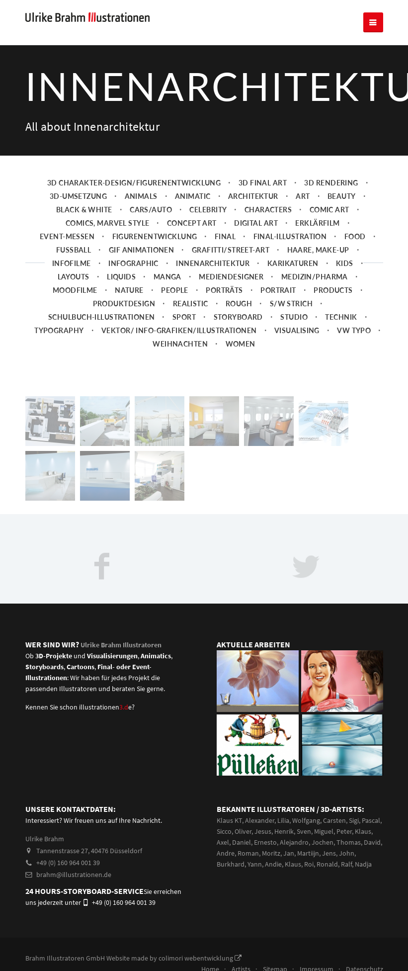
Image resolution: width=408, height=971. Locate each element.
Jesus (262, 831)
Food (355, 236)
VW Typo (354, 330)
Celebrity (208, 209)
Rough (239, 303)
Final (225, 236)
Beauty (341, 196)
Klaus (363, 831)
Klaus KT (229, 820)
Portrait (278, 290)
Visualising (297, 330)
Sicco (224, 831)
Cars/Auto (151, 209)
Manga (167, 276)
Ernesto (265, 842)
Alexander (259, 820)
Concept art (192, 223)
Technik (341, 317)
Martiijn (308, 853)
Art (303, 196)
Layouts (73, 276)
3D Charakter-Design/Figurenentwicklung (134, 182)
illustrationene (105, 707)
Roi (309, 864)
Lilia (283, 820)
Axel (223, 842)
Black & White (84, 209)
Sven (304, 831)
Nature (129, 290)
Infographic (133, 263)
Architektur (253, 196)
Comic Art (329, 209)
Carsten (334, 820)
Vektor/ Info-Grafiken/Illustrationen (179, 330)
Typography (58, 330)
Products (333, 290)
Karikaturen (293, 263)
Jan (288, 853)
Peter (344, 831)
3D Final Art (263, 182)
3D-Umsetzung (78, 196)
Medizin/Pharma (314, 276)
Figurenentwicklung (154, 236)
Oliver (243, 831)
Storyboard (238, 317)
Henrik (284, 831)
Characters (268, 209)
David (372, 842)
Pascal (371, 820)
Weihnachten (180, 344)
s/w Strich (291, 303)
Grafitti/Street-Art (230, 250)
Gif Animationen (141, 250)
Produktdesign (124, 303)
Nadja (363, 864)
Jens (329, 853)
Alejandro (294, 842)
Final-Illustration (290, 236)
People (174, 290)
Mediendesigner (231, 276)
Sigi (354, 820)
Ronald (327, 864)
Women (240, 344)
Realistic (190, 303)
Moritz (271, 853)
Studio (294, 317)
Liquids (121, 276)
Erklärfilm (317, 223)
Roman (248, 853)
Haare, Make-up (318, 250)
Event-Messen (67, 236)
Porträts (224, 290)
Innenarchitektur (212, 263)
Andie (273, 864)
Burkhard (231, 864)
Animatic (192, 196)
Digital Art (256, 223)
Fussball (73, 250)
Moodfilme (75, 290)
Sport (184, 317)
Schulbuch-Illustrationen (101, 317)
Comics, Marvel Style (108, 223)
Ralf (346, 864)
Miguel (323, 831)
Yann (254, 864)
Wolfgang (306, 820)
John (346, 853)
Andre (226, 853)
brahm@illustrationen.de (68, 874)
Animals (141, 196)
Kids (344, 263)
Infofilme (71, 263)
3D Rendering (331, 182)
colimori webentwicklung (200, 958)
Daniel (241, 842)
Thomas (348, 842)
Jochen (322, 842)
